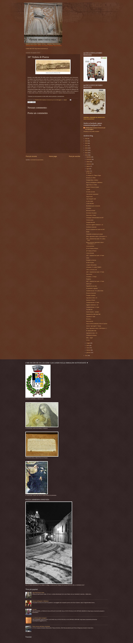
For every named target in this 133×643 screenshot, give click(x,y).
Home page (53, 156)
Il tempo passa (89, 220)
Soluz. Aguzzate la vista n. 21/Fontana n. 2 (96, 236)
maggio (88, 343)
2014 (86, 152)
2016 (86, 148)
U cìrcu (88, 340)
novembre (89, 159)
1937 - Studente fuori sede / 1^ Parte (95, 281)
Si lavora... (88, 319)
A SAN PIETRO (90, 203)
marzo (88, 347)
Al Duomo (88, 208)
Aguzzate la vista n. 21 (91, 297)
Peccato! (34, 609)
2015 (86, 150)
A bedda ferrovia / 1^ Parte (92, 307)
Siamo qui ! (89, 283)
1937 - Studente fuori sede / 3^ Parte (95, 255)
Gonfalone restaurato (91, 227)
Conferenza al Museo (91, 335)
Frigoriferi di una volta (91, 286)
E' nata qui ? (89, 173)
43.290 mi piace (90, 262)
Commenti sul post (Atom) (37, 159)
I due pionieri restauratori (92, 194)
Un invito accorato (90, 191)
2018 (86, 143)
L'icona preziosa (90, 246)
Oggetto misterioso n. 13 (92, 304)
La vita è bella (89, 201)
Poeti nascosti (89, 321)
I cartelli (88, 189)
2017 (86, 145)
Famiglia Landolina (90, 295)
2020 (86, 138)
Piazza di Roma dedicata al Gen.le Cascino (96, 323)
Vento (87, 258)
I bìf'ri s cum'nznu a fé (91, 269)
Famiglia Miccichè (90, 222)
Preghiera (88, 279)
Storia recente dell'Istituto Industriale (41, 626)
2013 (86, 155)
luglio (87, 168)
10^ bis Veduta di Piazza (92, 248)
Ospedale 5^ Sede (90, 316)
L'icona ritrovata (90, 253)
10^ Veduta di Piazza (91, 250)
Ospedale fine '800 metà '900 (93, 314)
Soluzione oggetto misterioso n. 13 (94, 224)
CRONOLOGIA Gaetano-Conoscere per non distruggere (95, 128)
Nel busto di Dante (90, 210)
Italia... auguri (89, 337)
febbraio (88, 350)
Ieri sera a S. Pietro (91, 177)
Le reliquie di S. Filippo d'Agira (93, 175)
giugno (88, 171)
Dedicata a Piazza (90, 300)
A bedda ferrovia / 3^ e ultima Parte (94, 290)
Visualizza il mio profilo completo (91, 131)
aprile (87, 345)
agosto (88, 166)
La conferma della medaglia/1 (39, 618)
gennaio (88, 352)
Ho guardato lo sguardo (92, 288)
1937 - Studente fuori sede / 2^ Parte (95, 272)
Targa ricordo (89, 196)
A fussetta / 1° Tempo (91, 276)
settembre (89, 164)
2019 (86, 141)
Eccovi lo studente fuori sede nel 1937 (95, 229)
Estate (87, 231)
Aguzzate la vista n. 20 (91, 333)
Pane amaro (89, 274)
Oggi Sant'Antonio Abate (38, 592)
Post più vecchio (74, 156)
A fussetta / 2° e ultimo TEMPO (93, 267)
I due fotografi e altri (91, 198)
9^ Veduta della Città (91, 330)
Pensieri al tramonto (91, 293)
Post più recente (31, 156)
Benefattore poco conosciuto (93, 206)
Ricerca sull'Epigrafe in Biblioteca (94, 182)
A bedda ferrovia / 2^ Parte (92, 302)
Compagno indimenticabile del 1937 (95, 217)
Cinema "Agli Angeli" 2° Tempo (93, 326)
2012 (86, 355)
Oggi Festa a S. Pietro (91, 184)
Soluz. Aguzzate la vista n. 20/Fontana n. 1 (96, 328)
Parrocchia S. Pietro (91, 215)
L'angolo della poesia (91, 265)
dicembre (88, 157)
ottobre (88, 161)
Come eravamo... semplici (92, 312)
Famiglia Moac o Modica (92, 180)
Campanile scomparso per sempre (94, 234)
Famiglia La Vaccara (91, 260)
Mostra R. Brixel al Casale (92, 187)
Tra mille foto (89, 309)
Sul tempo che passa (91, 213)
